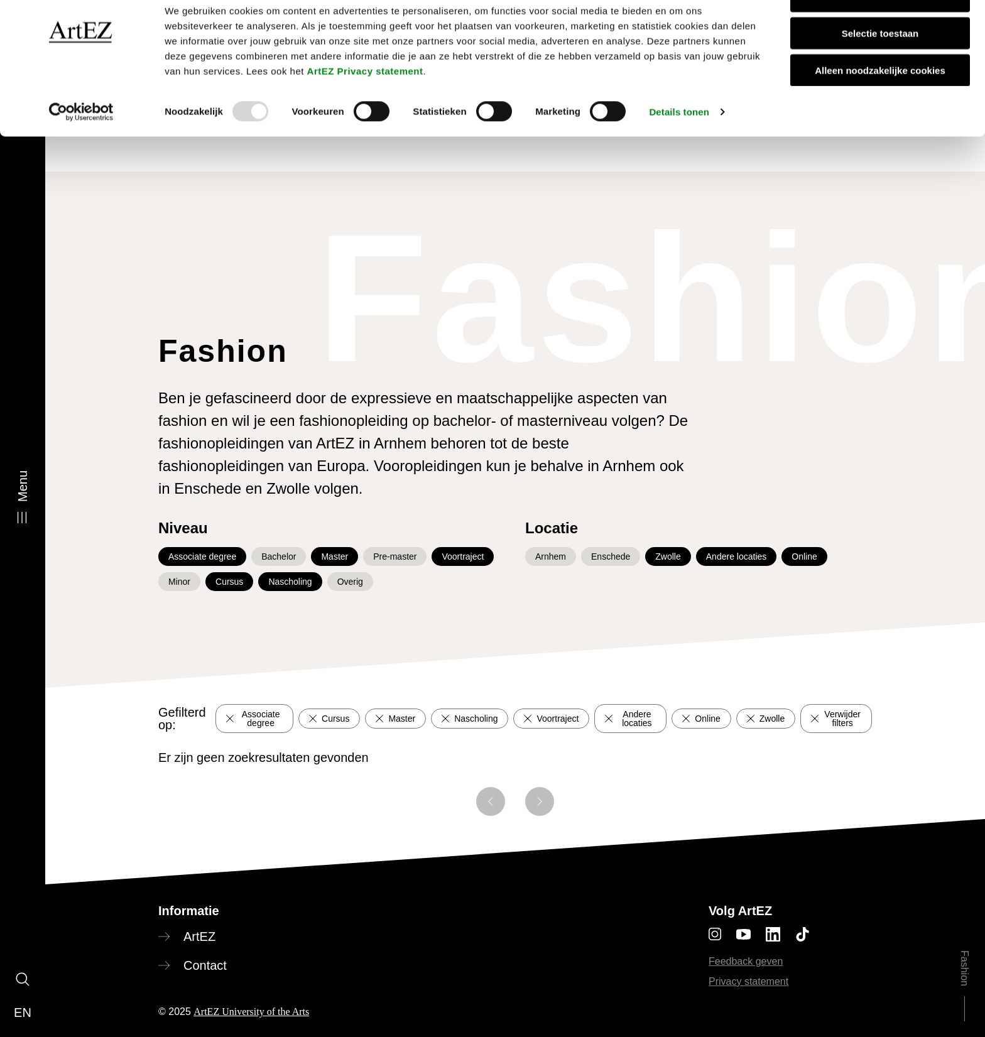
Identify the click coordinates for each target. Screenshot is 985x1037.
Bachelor (278, 556)
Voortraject (463, 556)
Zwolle (667, 556)
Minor (179, 582)
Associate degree (202, 556)
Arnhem (550, 556)
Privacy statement (748, 981)
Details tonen (679, 146)
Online (804, 556)
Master (334, 556)
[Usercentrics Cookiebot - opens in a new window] (81, 147)
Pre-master (394, 556)
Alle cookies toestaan (880, 31)
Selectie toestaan (880, 68)
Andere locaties (736, 556)
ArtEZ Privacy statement (365, 105)
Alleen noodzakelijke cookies (880, 105)
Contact (205, 965)
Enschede (610, 556)
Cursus (229, 582)
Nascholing (290, 582)
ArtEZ (199, 936)
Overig (350, 582)
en (22, 1012)
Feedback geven (746, 961)
